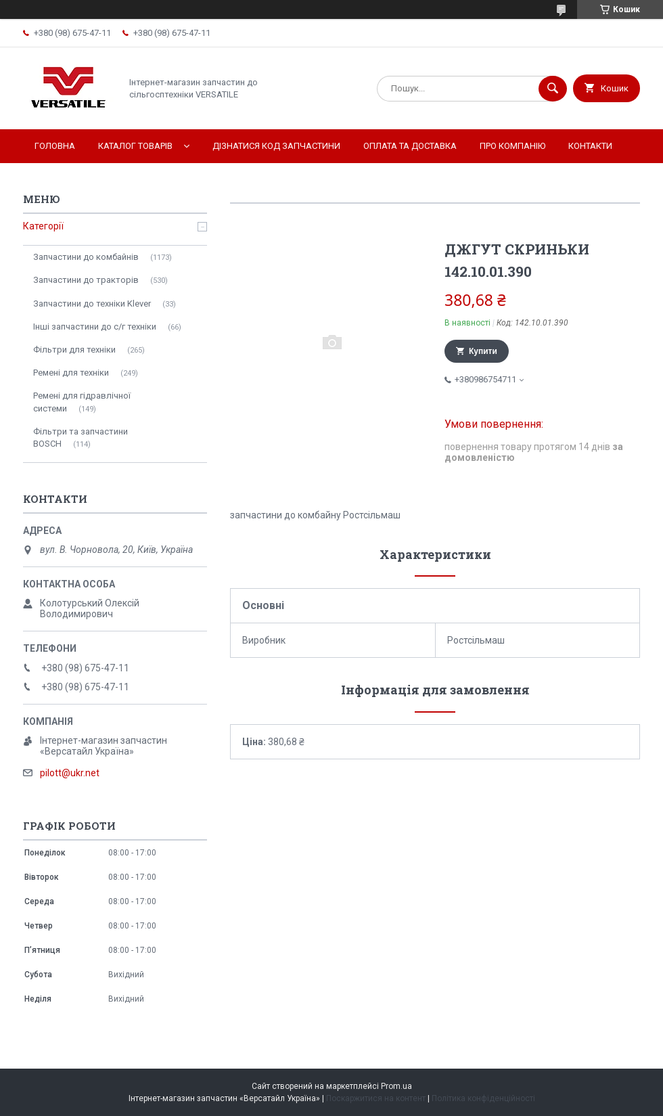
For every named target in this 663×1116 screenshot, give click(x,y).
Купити (483, 351)
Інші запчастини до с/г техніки (94, 326)
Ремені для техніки (71, 372)
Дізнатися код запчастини (276, 146)
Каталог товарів (135, 146)
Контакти (590, 146)
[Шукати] (553, 89)
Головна (55, 146)
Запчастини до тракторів (86, 280)
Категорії (43, 226)
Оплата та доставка (410, 146)
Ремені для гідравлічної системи (82, 401)
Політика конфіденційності (483, 1098)
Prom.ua (396, 1086)
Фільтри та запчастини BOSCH (80, 437)
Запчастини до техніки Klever (92, 303)
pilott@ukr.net (69, 772)
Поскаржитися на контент (376, 1098)
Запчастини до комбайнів (86, 257)
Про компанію (512, 146)
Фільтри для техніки (74, 349)
